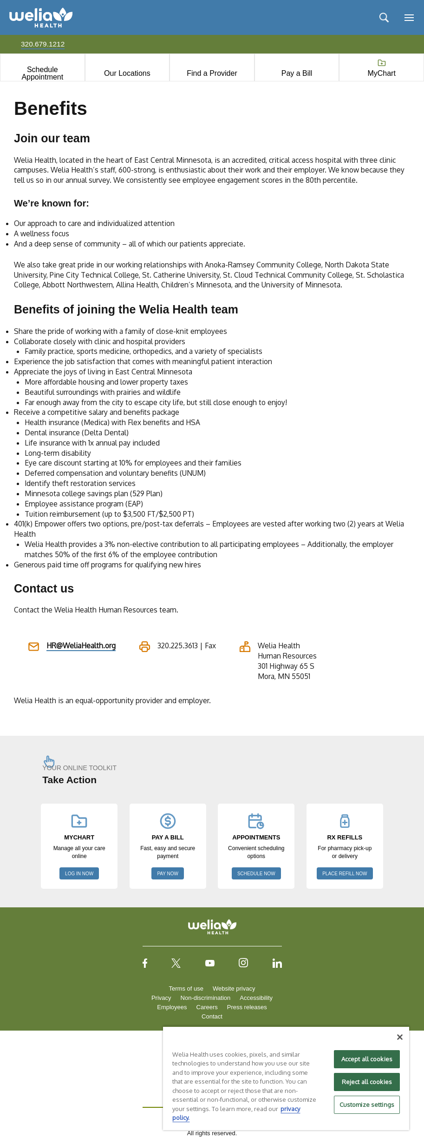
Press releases (247, 1007)
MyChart (381, 73)
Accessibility (256, 997)
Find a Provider (212, 73)
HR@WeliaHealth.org (81, 645)
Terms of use (186, 988)
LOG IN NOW (79, 873)
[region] (286, 1078)
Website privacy (234, 988)
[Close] (400, 1037)
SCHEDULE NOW (256, 873)
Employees (172, 1007)
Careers (207, 1007)
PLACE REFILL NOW (344, 873)
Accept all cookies (366, 1059)
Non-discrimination (206, 997)
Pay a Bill (297, 73)
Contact (212, 1016)
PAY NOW (167, 873)
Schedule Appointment (42, 73)
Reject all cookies (367, 1081)
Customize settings (366, 1104)
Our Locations (127, 73)
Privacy (161, 997)
